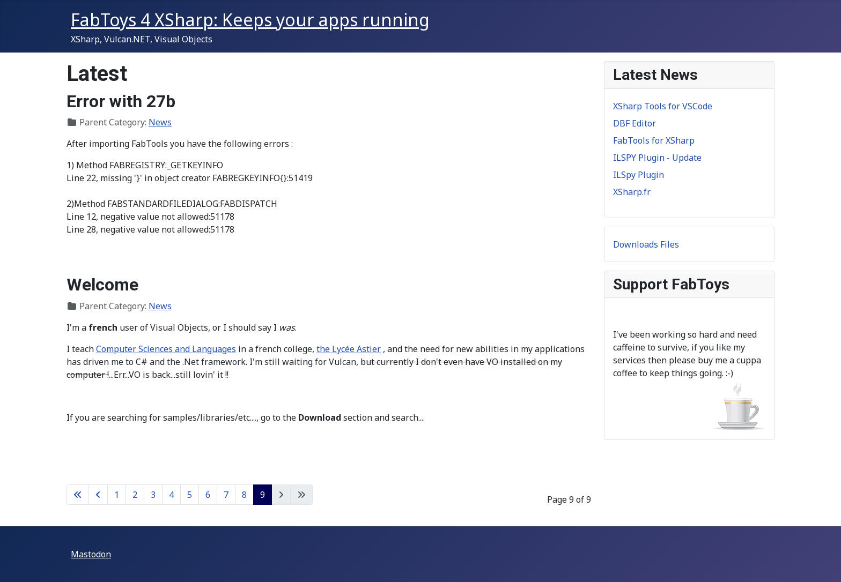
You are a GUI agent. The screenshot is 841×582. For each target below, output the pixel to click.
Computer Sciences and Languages (166, 349)
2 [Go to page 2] (134, 495)
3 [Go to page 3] (153, 495)
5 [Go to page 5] (189, 495)
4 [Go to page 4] (171, 495)
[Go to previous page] (98, 494)
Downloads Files (646, 244)
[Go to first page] (78, 494)
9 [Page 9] (262, 495)
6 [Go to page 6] (207, 495)
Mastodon (91, 554)
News (160, 122)
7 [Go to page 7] (226, 495)
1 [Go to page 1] (116, 495)
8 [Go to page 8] (244, 495)
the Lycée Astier (348, 349)
